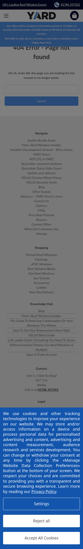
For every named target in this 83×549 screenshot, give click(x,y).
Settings (41, 503)
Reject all (41, 520)
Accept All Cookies (41, 538)
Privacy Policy (43, 491)
